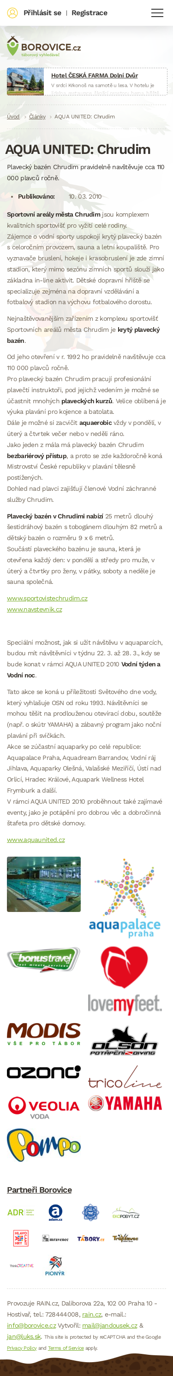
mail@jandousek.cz (109, 1325)
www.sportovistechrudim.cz (47, 598)
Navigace (157, 12)
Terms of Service (66, 1348)
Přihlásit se (42, 12)
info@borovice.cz (31, 1325)
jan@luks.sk (24, 1336)
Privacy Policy (21, 1348)
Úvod (13, 116)
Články (37, 116)
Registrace (89, 12)
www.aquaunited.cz (36, 839)
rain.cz (91, 1314)
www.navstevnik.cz (34, 609)
